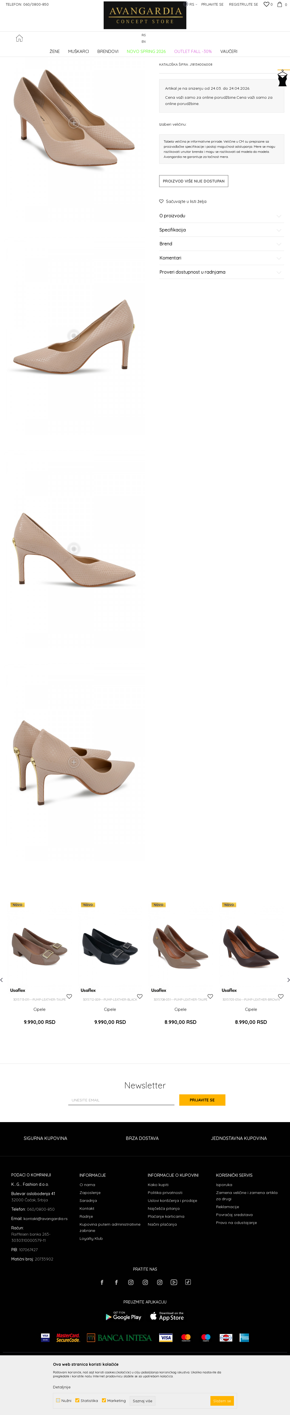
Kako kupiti (158, 1229)
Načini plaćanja (162, 1269)
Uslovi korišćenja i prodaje (172, 1245)
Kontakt (87, 1253)
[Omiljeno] (268, 5)
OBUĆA (79, 49)
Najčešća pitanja (164, 1253)
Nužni (66, 1400)
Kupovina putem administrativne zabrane (110, 1272)
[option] (39, 1016)
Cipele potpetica (102, 49)
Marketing (116, 1400)
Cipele (39, 1057)
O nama (87, 1229)
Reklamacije (227, 1251)
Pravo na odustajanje (236, 1267)
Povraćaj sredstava (234, 1259)
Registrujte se (243, 4)
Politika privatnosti (165, 1237)
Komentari (220, 300)
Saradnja (88, 1245)
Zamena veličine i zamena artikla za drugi (247, 1240)
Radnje (86, 1261)
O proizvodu (220, 258)
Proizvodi (62, 49)
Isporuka (224, 1229)
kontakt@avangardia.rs (46, 1263)
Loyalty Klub (91, 1283)
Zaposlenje (90, 1237)
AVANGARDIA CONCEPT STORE (27, 49)
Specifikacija (220, 272)
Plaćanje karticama (166, 1261)
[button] (284, 39)
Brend (220, 286)
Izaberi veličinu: (173, 166)
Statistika (89, 1400)
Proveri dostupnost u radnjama (220, 314)
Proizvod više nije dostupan (194, 223)
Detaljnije (62, 1387)
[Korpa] (281, 4)
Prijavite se (207, 1145)
